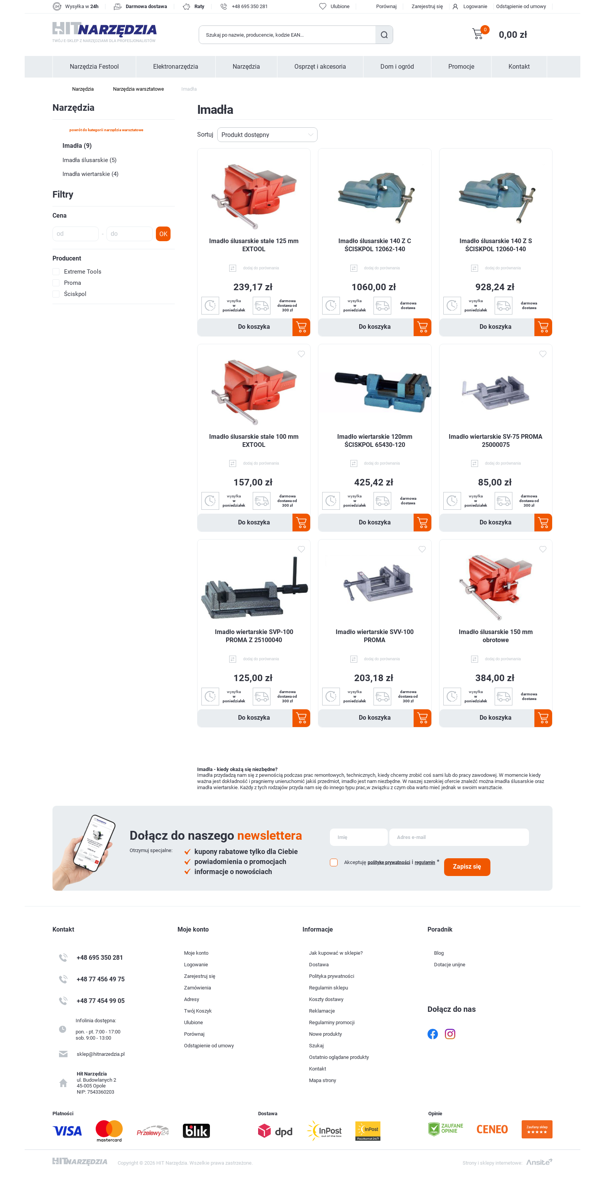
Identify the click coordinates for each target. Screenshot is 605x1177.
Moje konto (196, 953)
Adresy (191, 999)
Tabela (536, 134)
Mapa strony (322, 1080)
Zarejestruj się (427, 6)
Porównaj (386, 6)
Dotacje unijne (449, 964)
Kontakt (519, 66)
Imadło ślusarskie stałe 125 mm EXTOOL (254, 245)
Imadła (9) (77, 145)
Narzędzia (246, 66)
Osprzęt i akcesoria (320, 66)
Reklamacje (322, 1011)
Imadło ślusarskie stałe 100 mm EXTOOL (254, 440)
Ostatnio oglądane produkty (339, 1057)
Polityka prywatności (331, 976)
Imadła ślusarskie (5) (90, 160)
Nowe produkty (325, 1034)
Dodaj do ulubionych (301, 354)
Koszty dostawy (326, 999)
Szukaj (384, 35)
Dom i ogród (397, 66)
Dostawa (319, 964)
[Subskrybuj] (359, 837)
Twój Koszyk (198, 1011)
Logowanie (475, 6)
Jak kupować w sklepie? (336, 953)
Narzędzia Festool (94, 66)
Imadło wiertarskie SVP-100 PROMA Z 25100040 (254, 636)
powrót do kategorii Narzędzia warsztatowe (106, 130)
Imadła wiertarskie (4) (90, 174)
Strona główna (56, 89)
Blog (439, 953)
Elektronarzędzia (175, 66)
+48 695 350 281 (250, 6)
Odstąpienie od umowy (521, 6)
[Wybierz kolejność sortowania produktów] (267, 134)
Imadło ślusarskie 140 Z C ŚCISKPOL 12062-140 (374, 245)
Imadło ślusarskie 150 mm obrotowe (496, 636)
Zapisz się (467, 866)
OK (163, 234)
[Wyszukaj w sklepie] (287, 35)
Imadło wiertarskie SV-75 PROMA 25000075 (495, 440)
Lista (548, 134)
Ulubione (193, 1022)
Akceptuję (355, 862)
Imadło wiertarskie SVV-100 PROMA (375, 636)
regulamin (425, 862)
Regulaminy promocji (332, 1022)
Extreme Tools (82, 271)
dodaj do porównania (261, 268)
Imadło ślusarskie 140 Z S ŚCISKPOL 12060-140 (496, 245)
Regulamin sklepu (328, 988)
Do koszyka (254, 326)
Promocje (461, 66)
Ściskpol (75, 294)
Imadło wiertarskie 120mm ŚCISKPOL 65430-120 (374, 440)
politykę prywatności (389, 862)
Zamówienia (197, 988)
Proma (72, 282)
